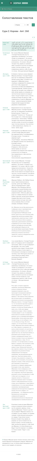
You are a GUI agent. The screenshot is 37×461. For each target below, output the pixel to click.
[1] (31, 77)
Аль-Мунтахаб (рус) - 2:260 (6, 406)
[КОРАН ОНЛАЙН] (18, 3)
